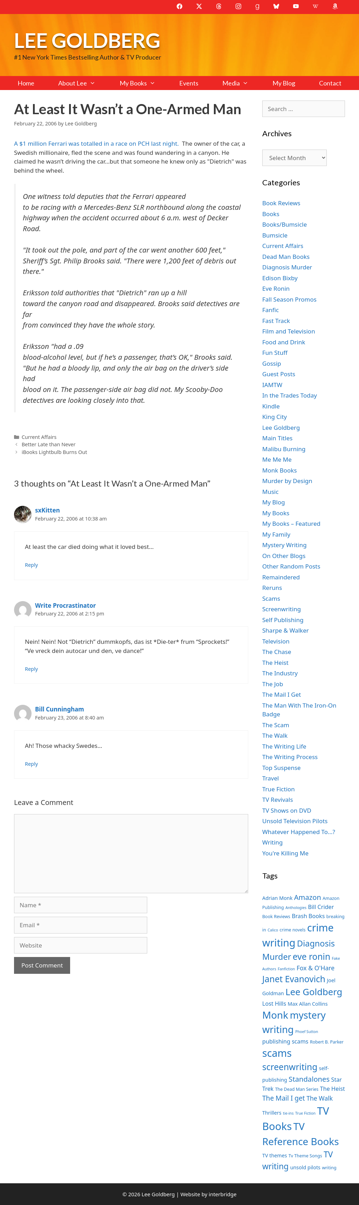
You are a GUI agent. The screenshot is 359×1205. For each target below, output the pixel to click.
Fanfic (270, 310)
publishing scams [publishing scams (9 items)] (285, 1041)
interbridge (222, 1194)
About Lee (82, 83)
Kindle (271, 406)
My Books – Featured (291, 523)
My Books (143, 83)
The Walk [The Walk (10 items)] (319, 1098)
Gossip (271, 363)
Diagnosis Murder (287, 267)
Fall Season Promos (289, 299)
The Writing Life (284, 746)
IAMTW (272, 385)
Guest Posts (278, 374)
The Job (272, 684)
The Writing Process (290, 757)
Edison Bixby (280, 278)
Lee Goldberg (87, 40)
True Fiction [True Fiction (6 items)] (305, 1113)
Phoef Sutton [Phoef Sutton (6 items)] (306, 1031)
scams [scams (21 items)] (277, 1053)
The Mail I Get (281, 694)
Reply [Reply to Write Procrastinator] (31, 669)
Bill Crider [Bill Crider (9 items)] (321, 907)
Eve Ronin (276, 288)
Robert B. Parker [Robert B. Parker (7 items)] (327, 1042)
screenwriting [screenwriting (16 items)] (289, 1067)
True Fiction (278, 789)
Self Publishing (283, 620)
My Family (276, 534)
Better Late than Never (49, 444)
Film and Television (288, 331)
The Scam (275, 725)
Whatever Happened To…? (298, 832)
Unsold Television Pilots (295, 821)
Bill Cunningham (59, 709)
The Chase (276, 652)
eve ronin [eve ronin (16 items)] (311, 956)
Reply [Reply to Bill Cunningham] (31, 763)
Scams (271, 598)
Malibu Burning (284, 449)
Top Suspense (281, 768)
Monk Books (279, 470)
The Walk (274, 735)
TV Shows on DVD (286, 810)
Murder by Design (287, 481)
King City (274, 417)
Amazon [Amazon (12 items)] (307, 897)
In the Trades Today (289, 395)
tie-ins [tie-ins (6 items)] (288, 1113)
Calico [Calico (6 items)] (272, 930)
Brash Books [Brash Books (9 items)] (308, 916)
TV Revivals (277, 800)
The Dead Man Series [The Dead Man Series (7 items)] (297, 1089)
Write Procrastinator (65, 605)
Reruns (272, 588)
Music (270, 492)
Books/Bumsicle (284, 224)
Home (26, 83)
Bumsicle (274, 235)
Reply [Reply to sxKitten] (31, 565)
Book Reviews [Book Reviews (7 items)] (276, 917)
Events (188, 83)
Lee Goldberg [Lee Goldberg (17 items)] (313, 992)
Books (270, 214)
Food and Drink (283, 342)
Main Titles (277, 438)
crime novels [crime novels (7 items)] (293, 930)
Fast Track (276, 321)
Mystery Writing (284, 545)
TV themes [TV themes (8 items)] (274, 1155)
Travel (270, 778)
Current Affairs (39, 437)
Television (276, 641)
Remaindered (281, 577)
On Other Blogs (283, 556)
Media (241, 83)
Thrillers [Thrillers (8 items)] (272, 1112)
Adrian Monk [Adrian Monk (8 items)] (277, 898)
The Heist (275, 663)
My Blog (283, 83)
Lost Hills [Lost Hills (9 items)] (274, 1003)
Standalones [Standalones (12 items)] (309, 1079)
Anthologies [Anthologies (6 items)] (295, 907)
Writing (272, 842)
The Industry (280, 673)
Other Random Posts (291, 566)
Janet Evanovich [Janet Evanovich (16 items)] (293, 979)
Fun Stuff (274, 353)
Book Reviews (281, 203)
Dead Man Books (286, 257)
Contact (330, 83)
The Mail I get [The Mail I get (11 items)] (283, 1098)
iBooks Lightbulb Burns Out (54, 452)
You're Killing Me (285, 853)
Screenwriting (281, 609)
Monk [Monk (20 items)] (275, 1014)
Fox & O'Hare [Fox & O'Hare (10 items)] (315, 968)
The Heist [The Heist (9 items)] (332, 1089)
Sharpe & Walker (285, 630)
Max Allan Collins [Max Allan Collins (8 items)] (308, 1003)
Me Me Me (277, 459)
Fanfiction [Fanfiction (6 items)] (286, 968)
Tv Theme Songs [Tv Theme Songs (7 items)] (305, 1156)
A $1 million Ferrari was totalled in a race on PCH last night (95, 143)
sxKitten (47, 510)
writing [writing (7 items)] (329, 1168)
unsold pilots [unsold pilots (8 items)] (305, 1167)
